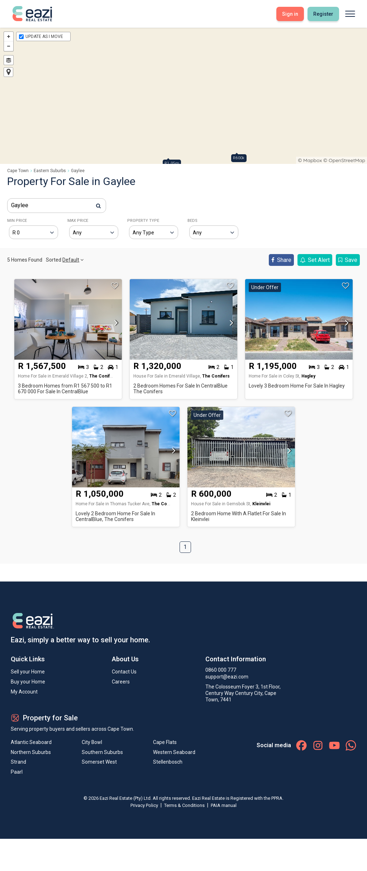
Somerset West (99, 762)
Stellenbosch (167, 762)
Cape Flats (165, 742)
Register (323, 14)
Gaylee (78, 170)
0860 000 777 (220, 670)
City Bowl (92, 742)
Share (281, 260)
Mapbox (312, 160)
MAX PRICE (77, 220)
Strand (18, 762)
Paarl (17, 772)
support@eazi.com (226, 677)
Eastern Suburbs (50, 170)
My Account (24, 692)
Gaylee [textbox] (19, 205)
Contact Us (124, 672)
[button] (114, 325)
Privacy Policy (144, 805)
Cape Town (18, 170)
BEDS (192, 220)
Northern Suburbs (31, 752)
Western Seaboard (174, 752)
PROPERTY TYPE (143, 220)
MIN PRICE (17, 220)
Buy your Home (28, 682)
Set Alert (315, 260)
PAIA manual (224, 805)
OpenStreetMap (347, 160)
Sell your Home (28, 672)
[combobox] (56, 205)
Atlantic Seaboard (31, 742)
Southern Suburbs (102, 752)
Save (347, 260)
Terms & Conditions (185, 805)
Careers (121, 682)
